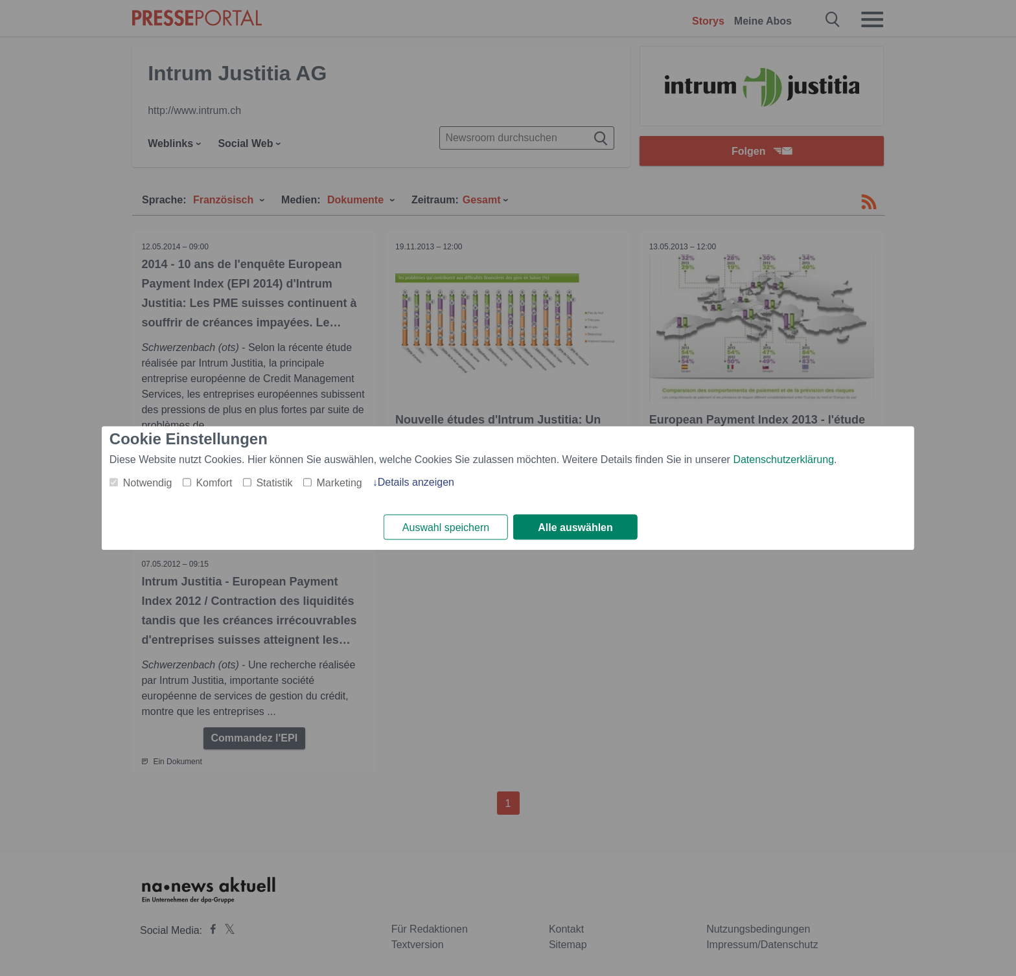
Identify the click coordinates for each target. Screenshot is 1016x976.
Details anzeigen (416, 482)
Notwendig (147, 482)
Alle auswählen (575, 527)
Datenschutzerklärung (783, 459)
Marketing (339, 482)
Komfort (214, 482)
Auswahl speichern (445, 527)
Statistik (274, 482)
